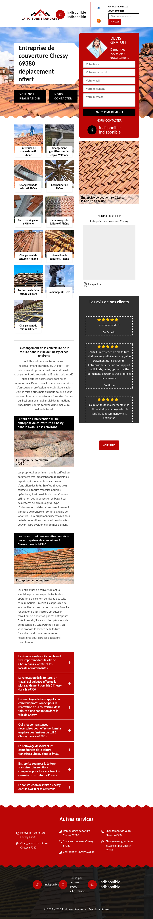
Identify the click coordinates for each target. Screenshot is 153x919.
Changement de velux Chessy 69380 (118, 833)
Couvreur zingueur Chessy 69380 (78, 843)
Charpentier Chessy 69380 (78, 852)
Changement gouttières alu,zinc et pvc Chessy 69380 (119, 846)
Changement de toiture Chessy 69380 (34, 845)
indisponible (77, 12)
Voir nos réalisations (30, 96)
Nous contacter (63, 96)
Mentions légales (99, 909)
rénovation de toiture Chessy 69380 (32, 835)
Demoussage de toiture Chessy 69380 (76, 833)
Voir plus (109, 445)
